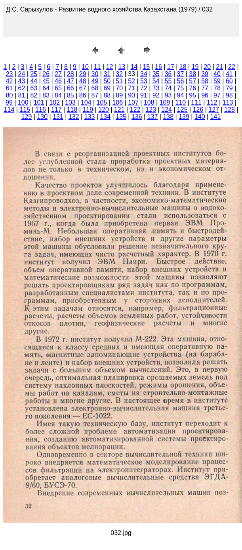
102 (54, 102)
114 (9, 109)
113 (228, 102)
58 (204, 81)
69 (107, 88)
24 (21, 74)
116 (40, 109)
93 (168, 95)
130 (42, 116)
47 (70, 81)
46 (58, 81)
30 (95, 74)
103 (70, 102)
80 (9, 95)
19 (195, 66)
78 (217, 88)
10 (85, 66)
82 (33, 95)
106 (117, 102)
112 (212, 102)
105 (102, 102)
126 (198, 109)
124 (166, 109)
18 (183, 66)
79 (229, 88)
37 (180, 74)
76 (192, 88)
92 (156, 95)
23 (9, 74)
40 (217, 74)
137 (152, 116)
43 (21, 81)
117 (56, 109)
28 (70, 74)
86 (82, 95)
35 (156, 74)
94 (180, 95)
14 (133, 66)
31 (107, 74)
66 (70, 88)
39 (204, 74)
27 (58, 74)
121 (119, 109)
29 (82, 74)
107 (133, 102)
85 (70, 95)
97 (217, 95)
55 (168, 81)
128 (229, 109)
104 (86, 102)
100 (23, 102)
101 (39, 102)
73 (156, 88)
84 (58, 95)
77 (204, 88)
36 (168, 74)
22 (231, 66)
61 (9, 88)
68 (95, 88)
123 (150, 109)
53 (143, 81)
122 (135, 109)
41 (229, 74)
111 (196, 102)
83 (46, 95)
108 (149, 102)
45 (46, 81)
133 (89, 116)
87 (95, 95)
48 (82, 81)
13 (122, 66)
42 (9, 81)
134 (105, 116)
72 (143, 88)
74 (168, 88)
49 (95, 81)
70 (119, 88)
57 (192, 81)
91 (143, 95)
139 (184, 116)
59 (217, 81)
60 (229, 81)
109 (165, 102)
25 (33, 74)
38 (192, 74)
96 (204, 95)
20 (207, 66)
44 (33, 81)
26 (46, 74)
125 (182, 109)
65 (58, 88)
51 (119, 81)
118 (72, 109)
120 (103, 109)
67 (82, 88)
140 (199, 116)
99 (9, 102)
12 (109, 66)
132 (74, 116)
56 (180, 81)
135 (121, 116)
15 (146, 66)
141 (215, 116)
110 (180, 102)
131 (58, 116)
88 (107, 95)
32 (119, 74)
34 (143, 74)
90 (131, 95)
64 (46, 88)
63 (33, 88)
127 (213, 109)
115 (24, 109)
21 (219, 66)
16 (158, 66)
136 (136, 116)
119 (87, 109)
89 (119, 95)
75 (180, 88)
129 (26, 116)
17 (170, 66)
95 (192, 95)
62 (21, 88)
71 (131, 88)
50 (107, 81)
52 (131, 81)
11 (97, 66)
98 (229, 95)
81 (21, 95)
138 (168, 116)
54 (156, 81)
